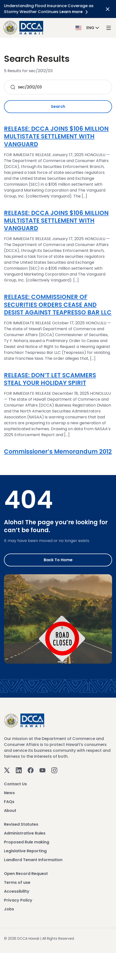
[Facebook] (31, 770)
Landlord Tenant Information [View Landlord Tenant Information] (33, 860)
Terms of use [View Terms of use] (17, 882)
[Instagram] (54, 770)
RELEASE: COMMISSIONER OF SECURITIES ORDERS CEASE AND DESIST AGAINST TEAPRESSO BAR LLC (58, 304)
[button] (88, 27)
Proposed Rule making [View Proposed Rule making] (26, 842)
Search (58, 106)
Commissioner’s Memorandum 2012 (58, 451)
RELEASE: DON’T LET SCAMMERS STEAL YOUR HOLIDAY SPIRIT (50, 379)
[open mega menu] (108, 27)
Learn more (74, 12)
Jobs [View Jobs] (9, 909)
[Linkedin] (19, 770)
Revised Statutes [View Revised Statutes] (21, 824)
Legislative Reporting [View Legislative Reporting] (25, 851)
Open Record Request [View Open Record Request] (26, 873)
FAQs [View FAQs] (9, 802)
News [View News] (9, 793)
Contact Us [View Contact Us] (15, 784)
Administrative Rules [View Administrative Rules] (24, 833)
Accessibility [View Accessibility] (16, 891)
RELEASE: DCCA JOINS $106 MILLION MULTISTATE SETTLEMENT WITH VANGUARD (56, 136)
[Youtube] (42, 770)
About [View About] (10, 810)
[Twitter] (7, 770)
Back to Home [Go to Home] (58, 560)
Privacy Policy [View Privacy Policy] (18, 900)
